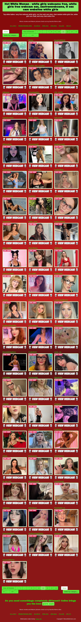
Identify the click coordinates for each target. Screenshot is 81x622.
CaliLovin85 (58, 118)
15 (24, 35)
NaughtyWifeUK (59, 40)
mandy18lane (59, 169)
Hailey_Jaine (32, 221)
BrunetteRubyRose (9, 352)
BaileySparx (32, 508)
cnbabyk (6, 404)
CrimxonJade (33, 377)
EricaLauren (32, 456)
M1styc (30, 40)
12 (67, 32)
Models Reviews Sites (25, 26)
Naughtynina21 (59, 144)
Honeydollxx (58, 325)
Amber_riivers (33, 118)
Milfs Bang (54, 26)
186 (32, 35)
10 (59, 32)
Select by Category (11, 35)
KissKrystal (58, 273)
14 (76, 32)
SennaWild (32, 273)
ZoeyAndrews (59, 66)
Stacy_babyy (7, 248)
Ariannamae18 (33, 144)
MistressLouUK (33, 481)
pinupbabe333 (33, 429)
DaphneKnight (8, 40)
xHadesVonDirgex (34, 169)
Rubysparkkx (33, 404)
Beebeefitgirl (7, 169)
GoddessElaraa (59, 221)
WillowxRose (7, 144)
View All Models (28, 32)
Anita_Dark (6, 429)
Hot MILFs (37, 26)
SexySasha (6, 221)
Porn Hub (61, 26)
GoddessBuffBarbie (61, 300)
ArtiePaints (58, 429)
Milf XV (68, 26)
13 (72, 32)
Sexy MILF (13, 26)
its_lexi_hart (7, 481)
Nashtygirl (32, 300)
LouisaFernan (59, 481)
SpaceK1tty (58, 377)
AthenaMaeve (33, 325)
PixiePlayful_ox (59, 508)
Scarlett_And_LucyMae (36, 66)
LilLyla (5, 456)
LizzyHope (32, 196)
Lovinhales (6, 377)
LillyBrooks (58, 248)
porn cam (48, 604)
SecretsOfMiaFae (9, 560)
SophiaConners (8, 118)
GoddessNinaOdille (9, 325)
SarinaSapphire (33, 92)
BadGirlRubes (7, 66)
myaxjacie (57, 533)
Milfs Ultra (45, 26)
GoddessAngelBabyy (35, 533)
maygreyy (57, 404)
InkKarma (6, 92)
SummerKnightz (8, 273)
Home (6, 32)
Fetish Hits (39, 619)
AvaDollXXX (32, 352)
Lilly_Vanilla (58, 92)
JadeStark (6, 508)
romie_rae (57, 352)
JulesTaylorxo (59, 456)
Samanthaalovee (8, 533)
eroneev (5, 300)
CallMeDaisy (58, 196)
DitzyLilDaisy (33, 248)
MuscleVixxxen (8, 196)
